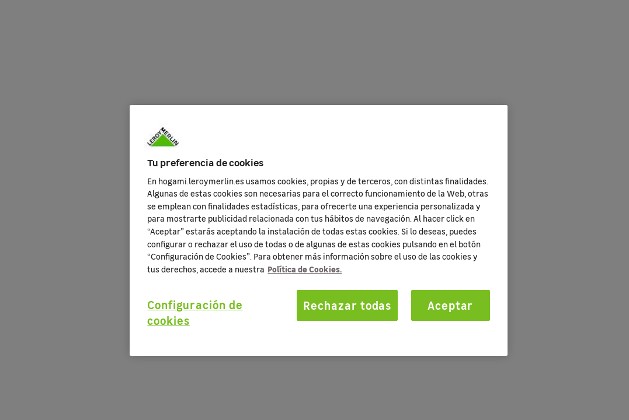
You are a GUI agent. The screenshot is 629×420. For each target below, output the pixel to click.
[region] (318, 230)
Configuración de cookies (194, 312)
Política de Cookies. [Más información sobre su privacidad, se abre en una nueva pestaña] (304, 268)
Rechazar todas (347, 305)
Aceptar (451, 305)
